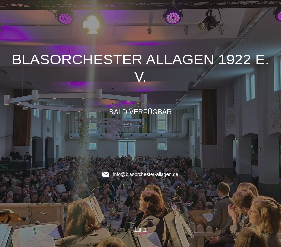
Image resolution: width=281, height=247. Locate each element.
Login (140, 229)
